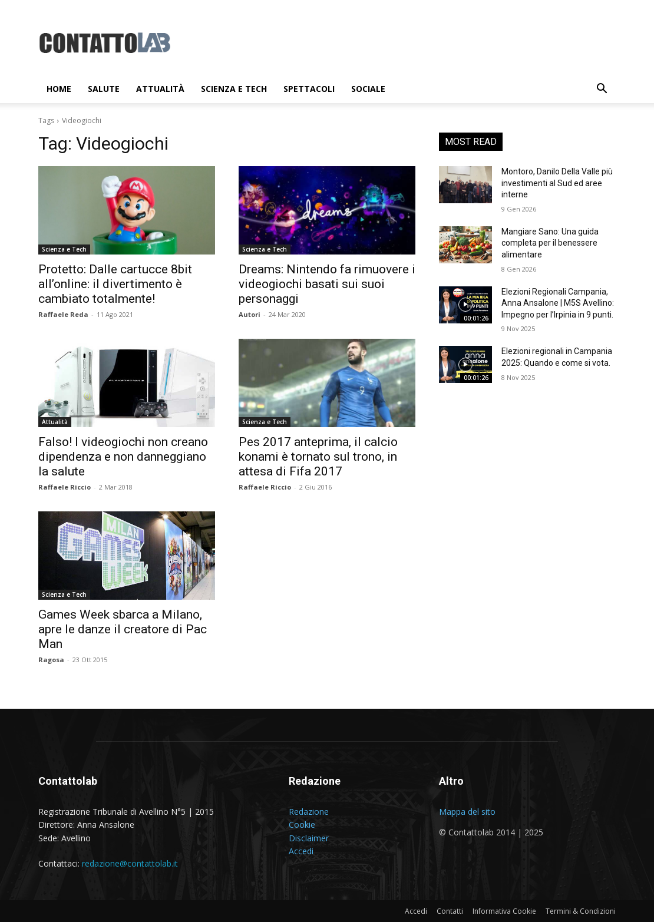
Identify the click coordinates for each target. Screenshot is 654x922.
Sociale (368, 88)
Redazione (309, 811)
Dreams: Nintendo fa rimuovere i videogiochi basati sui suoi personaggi (327, 284)
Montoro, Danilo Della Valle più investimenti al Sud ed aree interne (557, 183)
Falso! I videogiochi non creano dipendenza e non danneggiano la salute (123, 456)
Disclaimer (309, 838)
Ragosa (51, 659)
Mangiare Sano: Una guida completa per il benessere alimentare (550, 243)
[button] (601, 89)
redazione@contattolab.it (130, 863)
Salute (104, 88)
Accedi (301, 851)
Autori (249, 314)
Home (59, 88)
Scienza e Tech (234, 88)
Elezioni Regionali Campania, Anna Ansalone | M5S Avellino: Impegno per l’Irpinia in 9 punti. (557, 303)
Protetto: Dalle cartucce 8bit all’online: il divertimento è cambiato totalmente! (115, 284)
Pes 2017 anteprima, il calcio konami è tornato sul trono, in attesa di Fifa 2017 (318, 456)
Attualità (160, 88)
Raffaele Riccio (64, 487)
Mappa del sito (467, 811)
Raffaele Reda (63, 314)
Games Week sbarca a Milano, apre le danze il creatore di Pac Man (122, 629)
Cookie (302, 824)
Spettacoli (309, 88)
